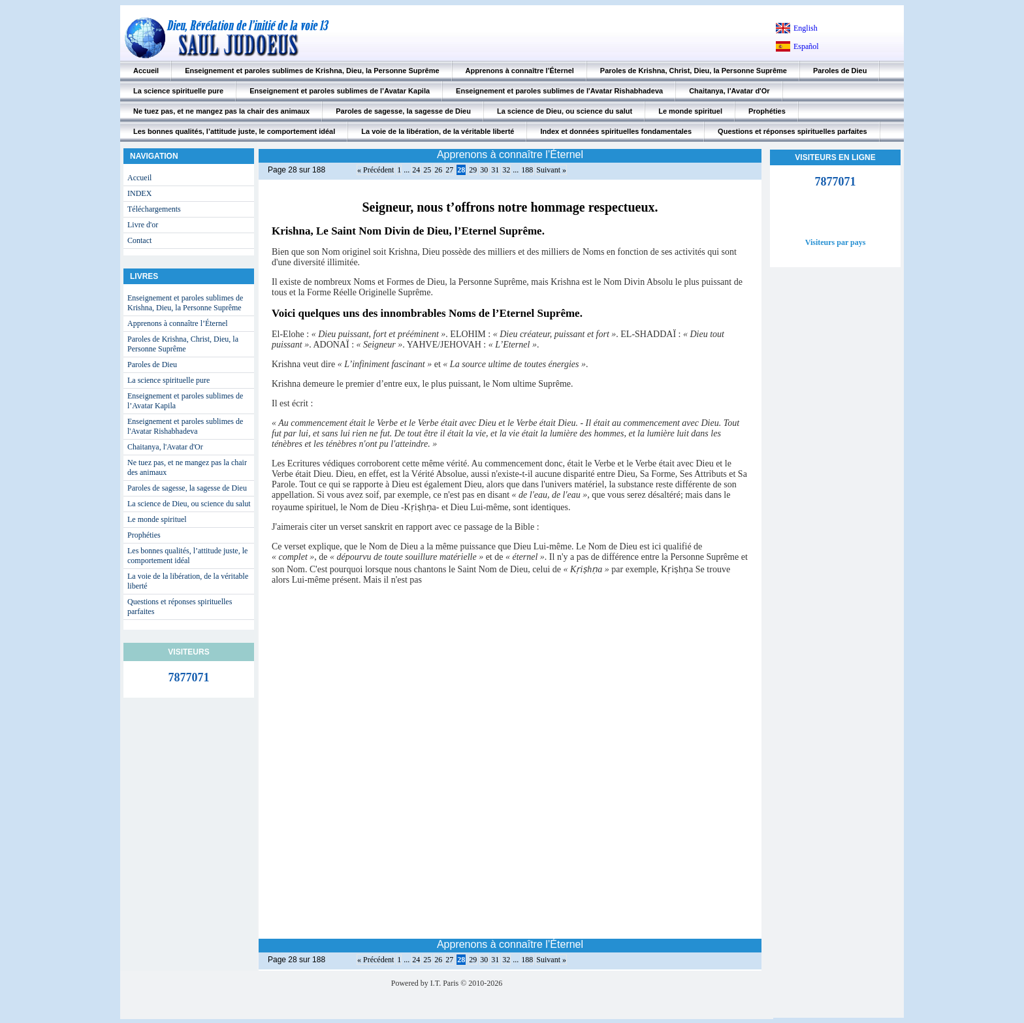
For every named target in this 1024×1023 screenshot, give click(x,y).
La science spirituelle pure (178, 91)
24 (416, 169)
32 (506, 169)
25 (427, 169)
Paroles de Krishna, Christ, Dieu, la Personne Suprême (693, 70)
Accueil (146, 70)
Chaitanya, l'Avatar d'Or (729, 91)
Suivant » (551, 169)
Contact (139, 240)
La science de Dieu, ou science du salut (564, 111)
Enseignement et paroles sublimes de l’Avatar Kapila (339, 91)
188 (527, 169)
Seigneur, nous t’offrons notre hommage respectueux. (510, 207)
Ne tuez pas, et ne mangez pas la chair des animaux (221, 111)
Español (806, 46)
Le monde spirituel (690, 111)
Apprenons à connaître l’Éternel (520, 70)
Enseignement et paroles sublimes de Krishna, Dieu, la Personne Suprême (312, 70)
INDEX (139, 193)
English (805, 28)
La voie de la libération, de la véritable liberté (437, 131)
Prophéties (767, 111)
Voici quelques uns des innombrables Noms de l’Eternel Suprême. (427, 313)
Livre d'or (142, 224)
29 (473, 169)
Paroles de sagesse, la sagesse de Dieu (403, 111)
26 (438, 169)
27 (449, 169)
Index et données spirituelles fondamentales (616, 131)
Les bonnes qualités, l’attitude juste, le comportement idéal (234, 131)
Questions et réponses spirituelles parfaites (792, 131)
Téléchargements (154, 209)
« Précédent (375, 169)
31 (495, 169)
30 (484, 169)
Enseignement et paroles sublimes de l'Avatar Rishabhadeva (559, 91)
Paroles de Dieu (840, 70)
